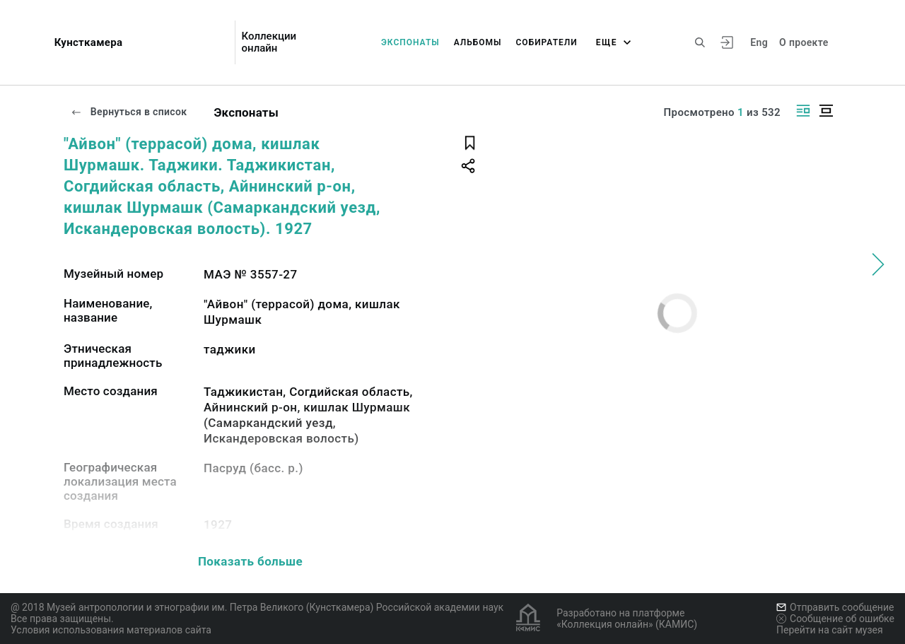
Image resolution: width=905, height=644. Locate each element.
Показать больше (250, 561)
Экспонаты (410, 42)
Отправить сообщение (835, 607)
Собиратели (547, 42)
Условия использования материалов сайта (111, 630)
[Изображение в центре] (825, 111)
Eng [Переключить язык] (759, 42)
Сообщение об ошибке (835, 618)
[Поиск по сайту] (700, 42)
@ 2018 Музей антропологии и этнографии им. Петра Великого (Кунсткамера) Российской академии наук (257, 607)
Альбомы (478, 42)
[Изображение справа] (803, 111)
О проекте (803, 42)
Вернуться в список (129, 111)
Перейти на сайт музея (829, 630)
